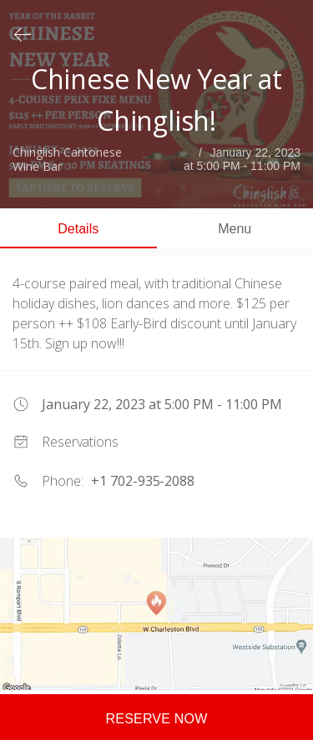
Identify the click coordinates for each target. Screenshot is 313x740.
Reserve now (157, 719)
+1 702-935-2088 (142, 481)
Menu (234, 229)
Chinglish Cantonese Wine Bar (67, 160)
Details (78, 229)
